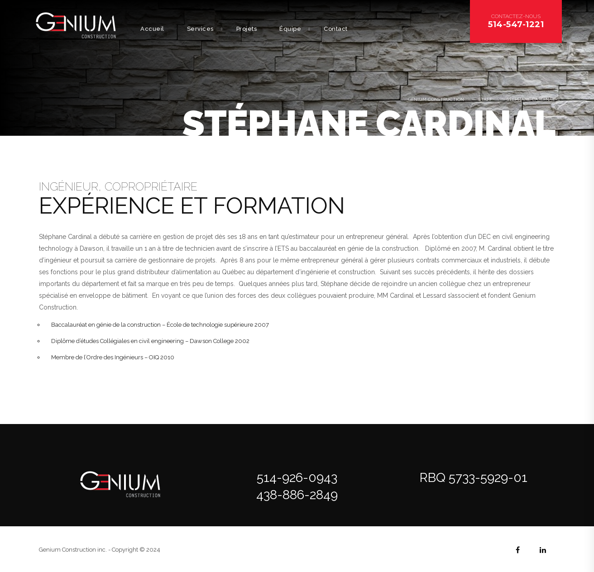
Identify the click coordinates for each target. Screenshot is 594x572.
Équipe (290, 28)
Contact (336, 28)
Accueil (152, 28)
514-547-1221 (516, 24)
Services (200, 28)
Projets (246, 28)
